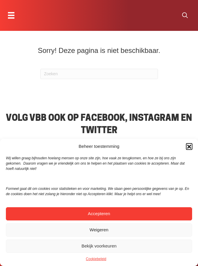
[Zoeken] (99, 74)
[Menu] (11, 15)
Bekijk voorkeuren (99, 245)
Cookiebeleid (96, 259)
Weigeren (99, 229)
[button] (189, 146)
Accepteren (99, 213)
